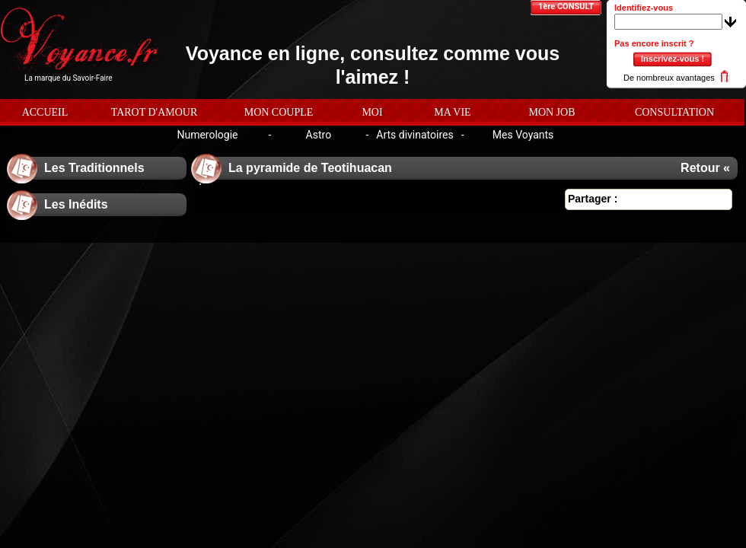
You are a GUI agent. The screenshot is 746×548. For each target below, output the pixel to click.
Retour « (705, 167)
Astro (319, 135)
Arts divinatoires (414, 135)
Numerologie (207, 135)
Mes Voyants (523, 135)
